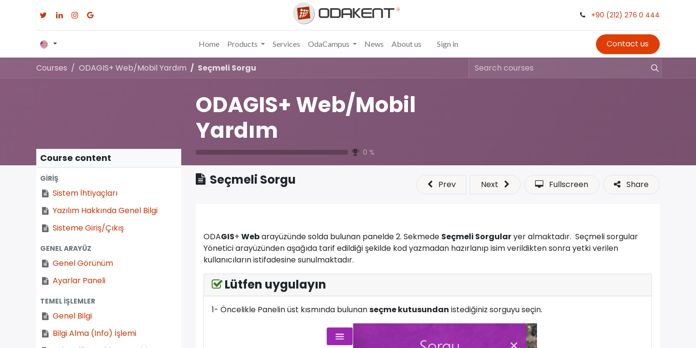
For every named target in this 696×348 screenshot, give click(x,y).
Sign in (447, 43)
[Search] (650, 67)
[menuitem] (209, 44)
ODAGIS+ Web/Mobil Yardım (306, 117)
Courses (51, 67)
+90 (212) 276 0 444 (625, 15)
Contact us (628, 43)
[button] (108, 179)
